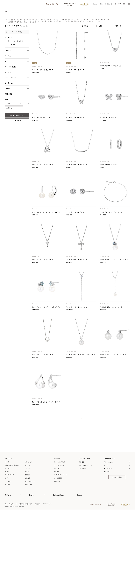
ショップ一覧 (83, 522)
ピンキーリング (9, 528)
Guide (107, 4)
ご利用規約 (37, 557)
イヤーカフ (8, 538)
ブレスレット (28, 516)
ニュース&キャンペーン (85, 519)
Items (95, 4)
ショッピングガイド (59, 516)
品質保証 (56, 525)
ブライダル (12, 98)
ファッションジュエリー (16, 94)
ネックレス (8, 522)
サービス (56, 522)
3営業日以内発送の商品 (11, 519)
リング (7, 525)
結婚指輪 (27, 532)
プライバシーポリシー (48, 557)
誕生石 (27, 525)
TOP (6, 11)
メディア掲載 (28, 538)
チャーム (27, 519)
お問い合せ (57, 535)
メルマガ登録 (117, 531)
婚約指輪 (27, 528)
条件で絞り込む (16, 169)
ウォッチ (27, 522)
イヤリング (8, 535)
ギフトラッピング (59, 519)
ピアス (7, 532)
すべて (7, 516)
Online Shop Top (9, 557)
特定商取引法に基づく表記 (25, 557)
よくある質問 (58, 532)
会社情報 (81, 516)
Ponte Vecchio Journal (60, 528)
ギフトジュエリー (30, 535)
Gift (101, 4)
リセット (16, 174)
